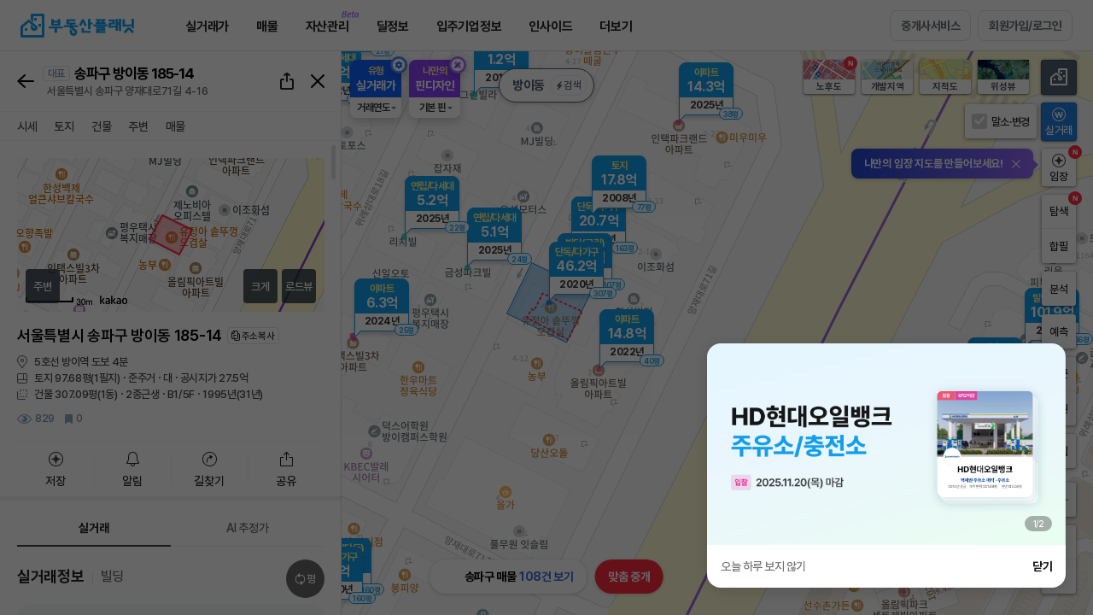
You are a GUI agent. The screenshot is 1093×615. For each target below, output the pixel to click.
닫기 (1042, 566)
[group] (886, 444)
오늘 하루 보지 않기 (763, 566)
